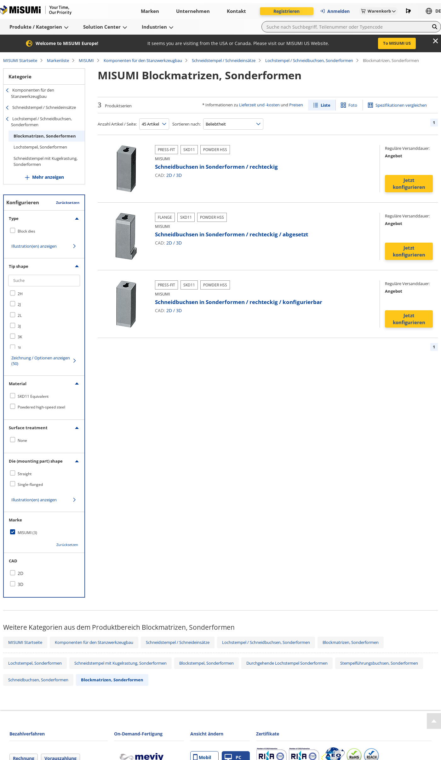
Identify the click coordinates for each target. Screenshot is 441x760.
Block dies (26, 231)
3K (20, 337)
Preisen (296, 105)
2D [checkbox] (20, 573)
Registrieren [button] (286, 11)
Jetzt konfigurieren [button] (409, 183)
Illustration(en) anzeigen (34, 246)
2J (19, 304)
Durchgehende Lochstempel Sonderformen (287, 663)
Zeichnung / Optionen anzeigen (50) (40, 360)
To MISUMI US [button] (397, 43)
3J (19, 326)
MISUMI (86, 60)
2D (169, 175)
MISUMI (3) (27, 532)
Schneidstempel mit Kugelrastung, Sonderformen (45, 161)
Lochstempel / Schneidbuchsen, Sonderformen (309, 60)
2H (20, 293)
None (22, 440)
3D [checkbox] (20, 584)
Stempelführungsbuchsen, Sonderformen (379, 663)
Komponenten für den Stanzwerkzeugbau (143, 60)
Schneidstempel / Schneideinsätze (223, 60)
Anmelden (335, 11)
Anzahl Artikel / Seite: (117, 124)
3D (179, 175)
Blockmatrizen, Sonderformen (45, 136)
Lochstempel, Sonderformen (40, 147)
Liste (325, 105)
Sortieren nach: (186, 124)
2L (20, 315)
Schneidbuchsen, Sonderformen (38, 680)
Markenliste (58, 60)
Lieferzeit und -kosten (259, 105)
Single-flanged (30, 484)
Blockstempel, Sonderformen (206, 663)
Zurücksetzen (67, 202)
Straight (25, 473)
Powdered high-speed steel (41, 407)
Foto (352, 105)
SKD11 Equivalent (33, 396)
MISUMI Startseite (20, 60)
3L (20, 348)
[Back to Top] (434, 721)
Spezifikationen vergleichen (401, 105)
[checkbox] (44, 231)
